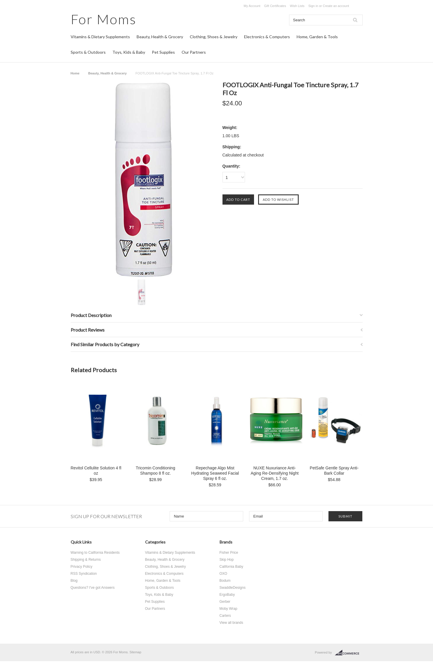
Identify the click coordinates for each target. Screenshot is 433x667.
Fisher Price (229, 553)
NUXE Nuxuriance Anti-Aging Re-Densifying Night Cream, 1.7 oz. (274, 473)
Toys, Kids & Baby (128, 52)
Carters (225, 616)
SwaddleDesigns (233, 588)
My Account (252, 6)
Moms (103, 19)
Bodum (225, 581)
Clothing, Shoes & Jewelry (213, 36)
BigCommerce (349, 652)
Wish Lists (297, 6)
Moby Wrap (228, 609)
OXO (223, 574)
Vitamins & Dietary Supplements (100, 36)
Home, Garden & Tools (317, 36)
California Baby (231, 567)
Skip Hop (227, 560)
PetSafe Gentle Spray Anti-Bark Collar (334, 471)
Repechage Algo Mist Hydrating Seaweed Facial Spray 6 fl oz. (215, 473)
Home (75, 73)
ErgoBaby (227, 595)
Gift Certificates (275, 6)
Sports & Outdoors (88, 52)
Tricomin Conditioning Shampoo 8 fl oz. (155, 471)
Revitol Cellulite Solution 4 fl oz (96, 471)
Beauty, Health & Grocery (160, 36)
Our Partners (194, 52)
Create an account (336, 6)
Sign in (313, 6)
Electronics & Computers (267, 36)
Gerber (225, 602)
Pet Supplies (163, 52)
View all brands (231, 623)
